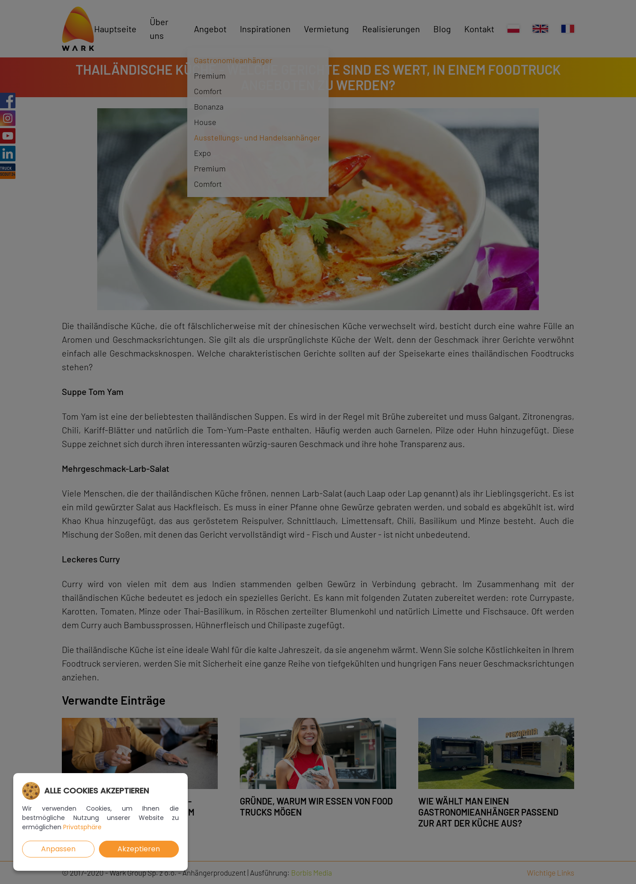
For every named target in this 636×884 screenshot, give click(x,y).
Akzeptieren (138, 849)
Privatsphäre (82, 827)
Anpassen (58, 849)
